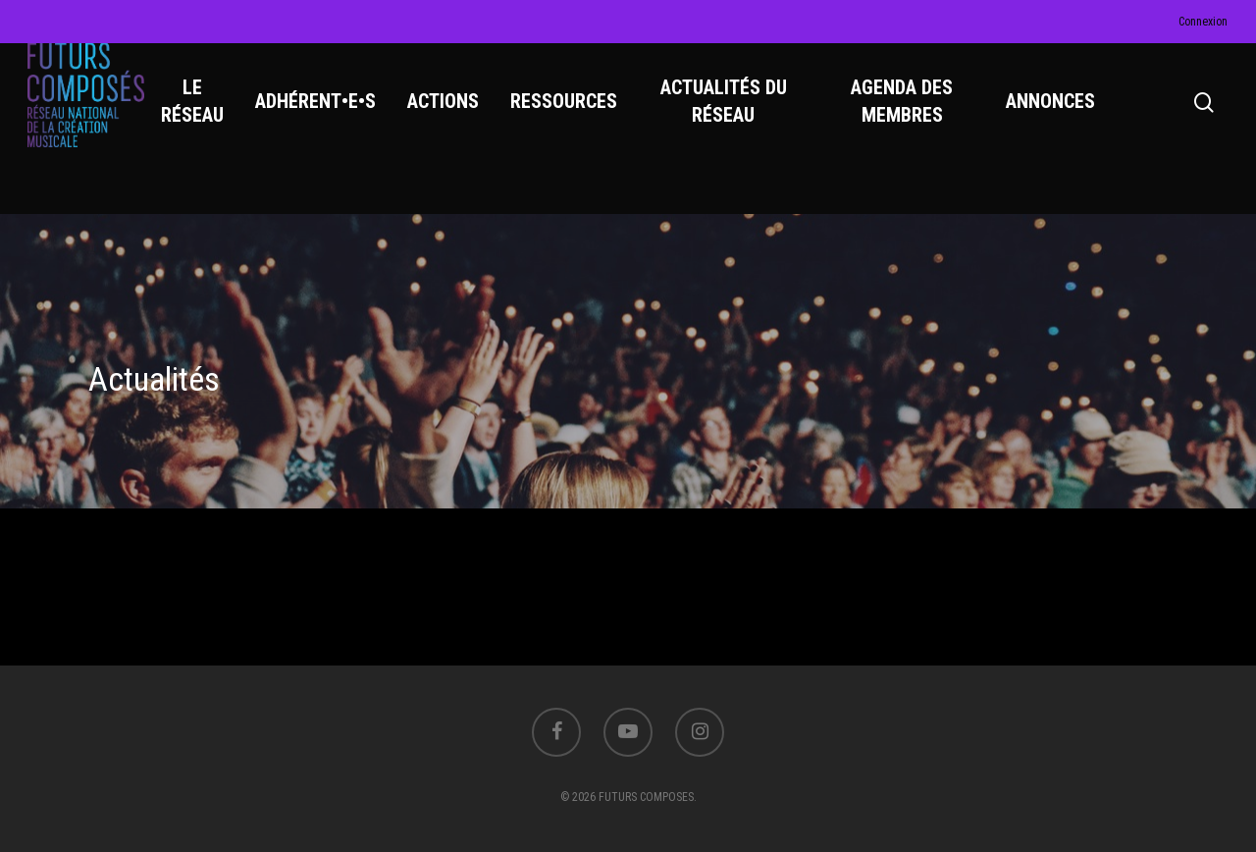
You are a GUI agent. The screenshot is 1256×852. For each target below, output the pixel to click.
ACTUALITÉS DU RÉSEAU (733, 118)
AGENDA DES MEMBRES (907, 118)
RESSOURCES (577, 119)
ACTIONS (457, 119)
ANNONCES (1052, 119)
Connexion (1203, 21)
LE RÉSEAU (206, 118)
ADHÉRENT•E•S (329, 119)
